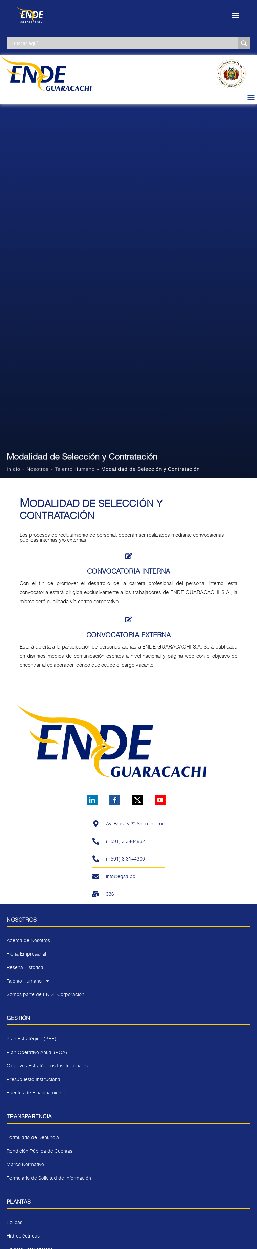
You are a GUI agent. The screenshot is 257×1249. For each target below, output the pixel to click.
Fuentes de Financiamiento (36, 1092)
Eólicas (14, 1222)
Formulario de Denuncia (33, 1137)
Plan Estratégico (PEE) (31, 1038)
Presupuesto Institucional (34, 1079)
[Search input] (124, 43)
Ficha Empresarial (26, 953)
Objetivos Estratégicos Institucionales (47, 1065)
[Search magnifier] (244, 43)
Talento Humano (75, 470)
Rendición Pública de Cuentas (39, 1150)
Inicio (13, 470)
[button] (235, 15)
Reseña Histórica (25, 967)
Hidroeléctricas (23, 1235)
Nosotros (38, 470)
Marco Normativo (25, 1164)
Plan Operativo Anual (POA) (37, 1052)
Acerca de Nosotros (28, 940)
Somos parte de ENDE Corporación (45, 994)
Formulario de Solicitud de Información (49, 1177)
